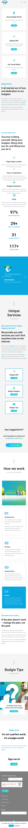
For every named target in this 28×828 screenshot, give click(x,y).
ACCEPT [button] (11, 825)
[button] (2, 277)
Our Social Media (14, 64)
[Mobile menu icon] (25, 2)
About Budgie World (14, 17)
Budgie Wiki (14, 41)
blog (25, 350)
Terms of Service (5, 802)
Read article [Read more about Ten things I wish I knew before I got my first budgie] (14, 711)
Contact (3, 805)
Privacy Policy (4, 796)
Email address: (11, 779)
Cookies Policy (4, 799)
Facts (2, 683)
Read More (17, 825)
